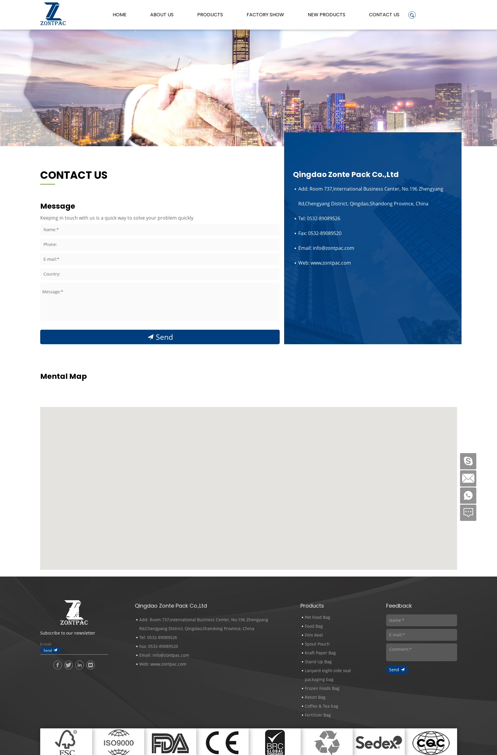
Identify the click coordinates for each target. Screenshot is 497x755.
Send (164, 337)
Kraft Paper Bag (320, 653)
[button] (248, 521)
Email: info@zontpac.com (326, 248)
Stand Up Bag (318, 661)
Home (120, 14)
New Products (326, 14)
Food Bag (314, 626)
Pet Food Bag (317, 617)
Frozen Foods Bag (322, 688)
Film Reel (314, 635)
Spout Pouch (317, 644)
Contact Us (384, 14)
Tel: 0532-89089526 (319, 218)
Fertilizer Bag (318, 715)
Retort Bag (315, 697)
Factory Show (265, 14)
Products (210, 14)
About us (162, 14)
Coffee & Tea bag (321, 706)
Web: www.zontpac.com (324, 263)
